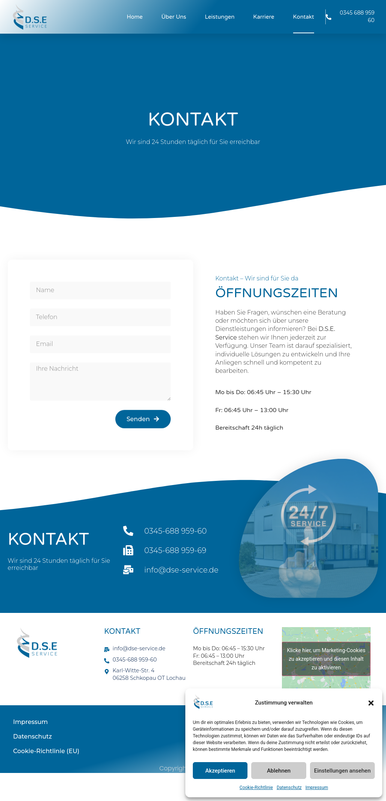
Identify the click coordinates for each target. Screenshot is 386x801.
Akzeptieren (220, 770)
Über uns (173, 16)
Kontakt (303, 16)
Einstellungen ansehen (342, 770)
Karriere (263, 16)
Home (135, 16)
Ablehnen (279, 770)
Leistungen (219, 16)
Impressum (317, 787)
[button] (371, 703)
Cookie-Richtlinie (256, 787)
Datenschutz (289, 787)
